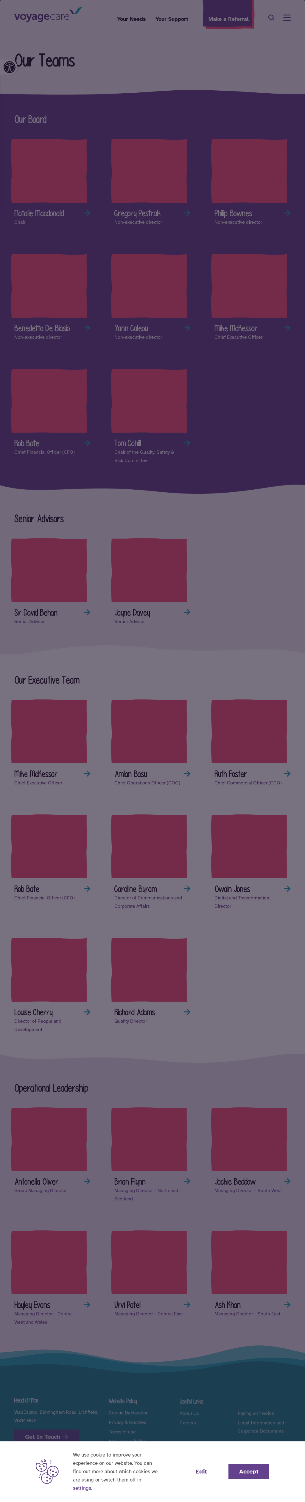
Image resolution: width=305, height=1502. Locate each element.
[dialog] (152, 751)
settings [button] (82, 1488)
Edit (201, 1471)
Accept (249, 1471)
